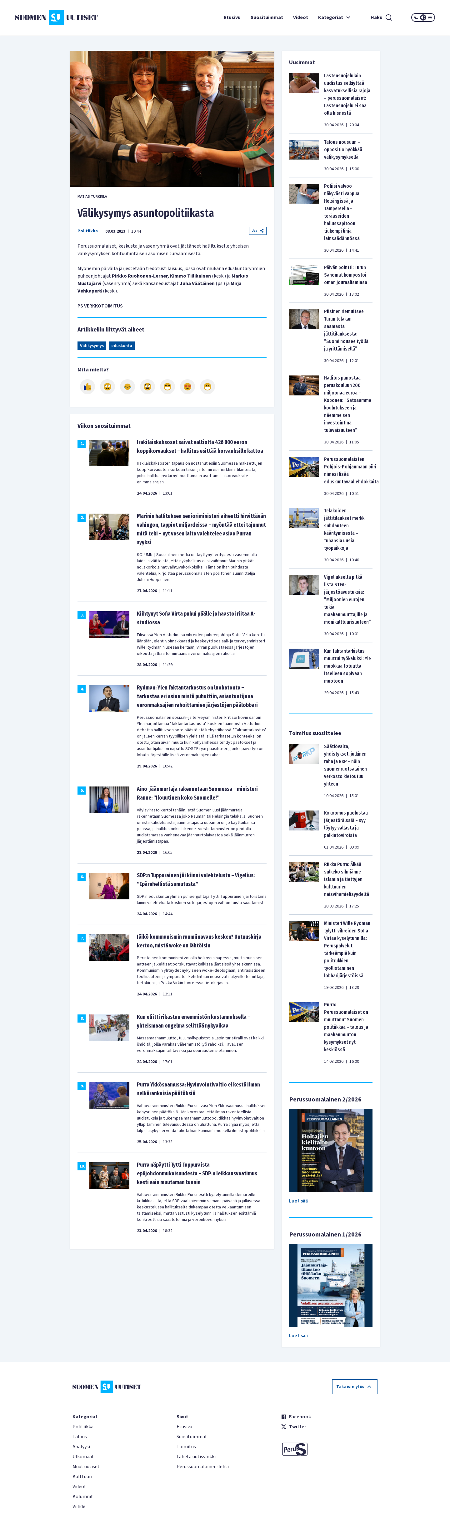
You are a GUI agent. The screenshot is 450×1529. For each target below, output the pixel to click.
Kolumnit (82, 1496)
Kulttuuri (82, 1476)
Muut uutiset (86, 1466)
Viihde (78, 1506)
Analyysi (81, 1446)
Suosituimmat (267, 17)
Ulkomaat (83, 1456)
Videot (300, 17)
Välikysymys (92, 346)
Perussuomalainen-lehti (203, 1466)
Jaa (258, 230)
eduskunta (121, 346)
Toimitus (186, 1446)
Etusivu (232, 17)
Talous (79, 1436)
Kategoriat (335, 17)
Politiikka (88, 231)
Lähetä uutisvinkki (196, 1456)
